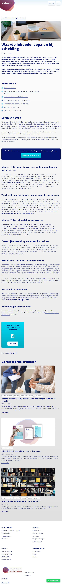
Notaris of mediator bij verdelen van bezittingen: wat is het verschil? (28, 400)
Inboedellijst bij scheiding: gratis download (21, 451)
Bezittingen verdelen (7, 395)
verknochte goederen (21, 300)
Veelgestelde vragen (38, 539)
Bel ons (51, 3)
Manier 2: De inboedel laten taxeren (16, 97)
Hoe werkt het (36, 530)
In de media (27, 575)
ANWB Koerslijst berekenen (11, 182)
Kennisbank (35, 536)
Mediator (16, 395)
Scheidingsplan (5, 533)
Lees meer (12, 343)
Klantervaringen (37, 541)
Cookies (34, 557)
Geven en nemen (10, 88)
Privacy (34, 554)
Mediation (4, 539)
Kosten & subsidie (37, 533)
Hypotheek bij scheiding (34, 498)
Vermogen (16, 498)
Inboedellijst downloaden (12, 110)
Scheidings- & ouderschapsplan (10, 530)
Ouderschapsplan (6, 536)
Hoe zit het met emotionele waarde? (16, 104)
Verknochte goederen (11, 107)
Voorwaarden (36, 551)
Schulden (23, 498)
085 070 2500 (5, 557)
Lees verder (5, 413)
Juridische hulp (38, 395)
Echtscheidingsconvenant (27, 395)
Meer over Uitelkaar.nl (30, 155)
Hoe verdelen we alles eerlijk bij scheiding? (21, 501)
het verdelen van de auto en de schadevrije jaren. (29, 212)
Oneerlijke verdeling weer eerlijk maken (17, 100)
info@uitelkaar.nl (6, 560)
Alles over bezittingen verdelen (14, 18)
